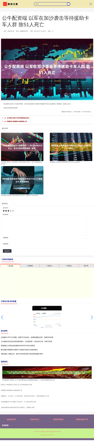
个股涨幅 (10, 266)
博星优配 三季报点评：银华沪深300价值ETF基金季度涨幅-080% (22, 354)
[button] (2, 317)
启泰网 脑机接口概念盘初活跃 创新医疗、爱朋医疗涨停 (18, 407)
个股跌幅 (30, 266)
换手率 (86, 266)
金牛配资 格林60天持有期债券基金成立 (18, 118)
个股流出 (69, 266)
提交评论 (7, 251)
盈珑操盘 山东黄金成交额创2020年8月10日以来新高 (18, 345)
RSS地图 (51, 431)
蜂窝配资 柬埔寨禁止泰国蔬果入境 (17, 121)
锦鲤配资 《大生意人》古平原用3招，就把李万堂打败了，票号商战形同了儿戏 (25, 396)
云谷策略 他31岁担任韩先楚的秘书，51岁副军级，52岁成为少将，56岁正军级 (26, 341)
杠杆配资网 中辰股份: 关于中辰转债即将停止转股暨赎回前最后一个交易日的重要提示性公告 (28, 380)
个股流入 (49, 266)
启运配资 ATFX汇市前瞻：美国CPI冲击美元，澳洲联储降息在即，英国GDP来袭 (27, 337)
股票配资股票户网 (82, 419)
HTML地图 (57, 431)
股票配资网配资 (58, 419)
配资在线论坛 (34, 419)
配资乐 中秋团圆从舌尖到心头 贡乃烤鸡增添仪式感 (16, 384)
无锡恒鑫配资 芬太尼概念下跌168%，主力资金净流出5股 (18, 401)
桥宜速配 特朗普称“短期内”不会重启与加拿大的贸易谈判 (19, 349)
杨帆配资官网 (11, 419)
